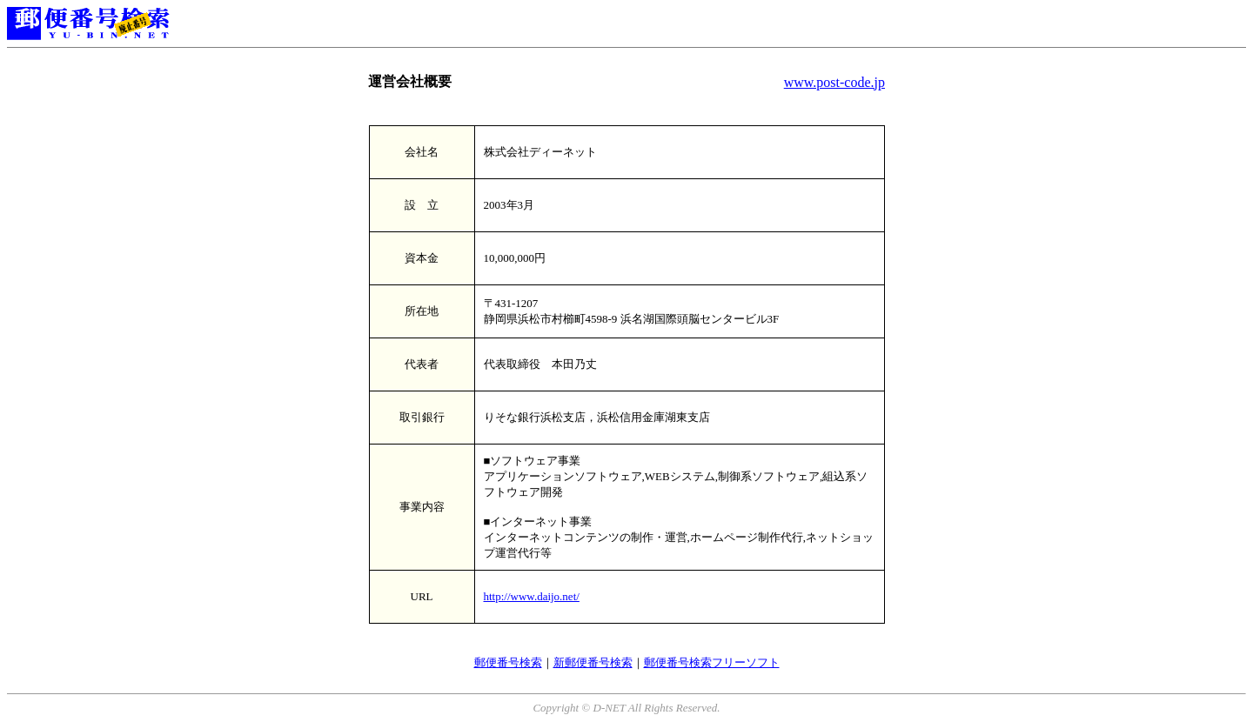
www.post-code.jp (834, 82)
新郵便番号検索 (593, 662)
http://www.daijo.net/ (532, 596)
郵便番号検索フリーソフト (712, 662)
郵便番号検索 (508, 662)
